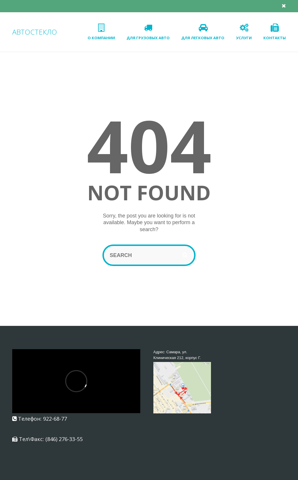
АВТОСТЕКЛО (34, 32)
